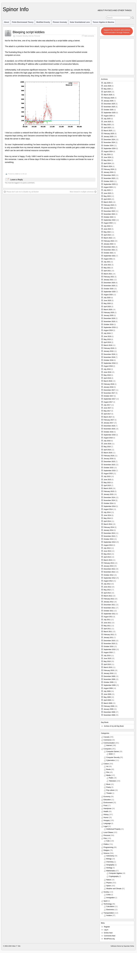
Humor (106, 817)
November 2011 (109, 608)
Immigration (110, 898)
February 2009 (109, 706)
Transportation (109, 913)
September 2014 (110, 506)
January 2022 (108, 244)
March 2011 (108, 632)
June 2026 (107, 86)
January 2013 (108, 566)
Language (107, 823)
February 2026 (109, 98)
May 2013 (107, 554)
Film (107, 772)
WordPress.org (109, 939)
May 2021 (107, 268)
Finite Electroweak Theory (22, 22)
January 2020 (108, 315)
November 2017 (109, 393)
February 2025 (109, 134)
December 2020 (109, 283)
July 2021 (107, 262)
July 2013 (107, 548)
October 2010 (108, 646)
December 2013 (109, 533)
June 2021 (107, 265)
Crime (108, 895)
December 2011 (109, 605)
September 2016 (110, 435)
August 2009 (108, 688)
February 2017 (109, 420)
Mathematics (110, 871)
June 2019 (107, 336)
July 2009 (107, 691)
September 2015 (110, 471)
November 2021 (109, 250)
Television (112, 781)
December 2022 (109, 211)
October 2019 (108, 324)
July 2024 (107, 154)
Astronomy (110, 856)
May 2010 (107, 661)
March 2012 (108, 596)
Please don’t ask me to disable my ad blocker (21, 192)
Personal (37, 36)
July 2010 (107, 655)
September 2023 (110, 184)
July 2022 (107, 226)
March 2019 (108, 345)
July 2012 (107, 584)
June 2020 (107, 300)
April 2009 (107, 700)
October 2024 (108, 146)
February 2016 (109, 456)
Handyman (107, 808)
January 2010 (108, 673)
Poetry (108, 787)
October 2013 (108, 539)
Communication (109, 743)
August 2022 (108, 223)
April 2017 (107, 414)
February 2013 (109, 563)
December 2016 (109, 426)
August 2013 (108, 545)
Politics (106, 844)
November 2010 (109, 644)
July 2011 (107, 620)
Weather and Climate (113, 889)
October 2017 (108, 396)
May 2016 (107, 447)
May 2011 (107, 626)
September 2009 (110, 685)
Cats (108, 841)
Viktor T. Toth (16, 946)
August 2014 (108, 509)
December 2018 (109, 354)
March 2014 (108, 524)
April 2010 (107, 664)
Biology (109, 859)
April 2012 (107, 593)
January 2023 (108, 208)
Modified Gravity (43, 22)
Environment (108, 803)
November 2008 (109, 715)
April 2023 (107, 199)
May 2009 (107, 697)
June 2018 (107, 372)
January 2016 (108, 459)
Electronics (110, 910)
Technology (108, 904)
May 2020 (107, 303)
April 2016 (107, 450)
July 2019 (107, 333)
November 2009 (109, 679)
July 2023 (107, 190)
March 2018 (108, 381)
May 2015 (107, 482)
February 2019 (109, 348)
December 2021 (109, 247)
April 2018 (107, 378)
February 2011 (109, 635)
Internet (30, 36)
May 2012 (107, 590)
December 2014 (109, 497)
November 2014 (109, 500)
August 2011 (108, 617)
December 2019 (109, 318)
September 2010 (110, 649)
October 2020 (108, 289)
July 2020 (107, 298)
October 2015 (108, 468)
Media (108, 775)
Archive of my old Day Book (114, 726)
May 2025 (107, 125)
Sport (106, 901)
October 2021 (108, 253)
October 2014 (108, 503)
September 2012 (110, 578)
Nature (108, 880)
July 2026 (107, 83)
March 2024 (108, 166)
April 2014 (107, 521)
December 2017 (109, 390)
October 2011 (108, 611)
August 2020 (108, 295)
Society (106, 892)
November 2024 (109, 142)
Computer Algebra (115, 873)
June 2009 (107, 694)
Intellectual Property (113, 829)
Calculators (110, 906)
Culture (106, 764)
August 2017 (108, 402)
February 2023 (109, 205)
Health (106, 811)
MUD (111, 754)
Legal (106, 826)
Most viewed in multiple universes (83, 192)
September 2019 (110, 327)
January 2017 (108, 423)
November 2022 (109, 214)
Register (107, 927)
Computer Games (112, 751)
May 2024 (107, 160)
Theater (109, 793)
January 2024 (108, 172)
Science (106, 853)
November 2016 (109, 429)
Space (108, 886)
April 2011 (107, 629)
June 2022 (107, 229)
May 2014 (107, 518)
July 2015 (107, 476)
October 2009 (108, 682)
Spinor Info (15, 9)
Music (108, 784)
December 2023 (109, 175)
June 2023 (107, 193)
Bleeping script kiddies (29, 32)
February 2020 (109, 312)
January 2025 (108, 137)
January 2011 (108, 637)
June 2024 (107, 157)
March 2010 (108, 667)
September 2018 (110, 363)
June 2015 (107, 480)
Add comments (89, 36)
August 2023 (108, 187)
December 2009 (109, 676)
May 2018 (107, 375)
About (6, 22)
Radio (111, 778)
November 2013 (109, 536)
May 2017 (107, 411)
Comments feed (109, 936)
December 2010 (109, 641)
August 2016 (108, 438)
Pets (105, 838)
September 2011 (110, 614)
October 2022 (108, 217)
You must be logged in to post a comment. (20, 183)
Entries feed (108, 933)
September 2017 (110, 399)
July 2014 (107, 512)
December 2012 (109, 569)
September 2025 (110, 113)
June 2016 (107, 444)
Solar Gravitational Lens (80, 22)
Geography (110, 865)
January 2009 (108, 709)
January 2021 (108, 280)
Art (107, 766)
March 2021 (108, 274)
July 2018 (107, 369)
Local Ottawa (108, 832)
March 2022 (108, 238)
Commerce (108, 740)
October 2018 (108, 360)
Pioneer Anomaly (60, 22)
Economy (107, 796)
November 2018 (109, 357)
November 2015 (109, 465)
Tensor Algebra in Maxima (103, 22)
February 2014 (109, 527)
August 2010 (108, 652)
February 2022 (109, 241)
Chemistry (110, 862)
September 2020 (110, 292)
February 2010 (109, 670)
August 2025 (108, 116)
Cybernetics (110, 760)
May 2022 (107, 232)
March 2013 (108, 560)
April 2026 (107, 92)
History (106, 814)
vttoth (17, 174)
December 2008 (109, 712)
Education (107, 800)
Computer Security (22, 36)
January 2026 (108, 101)
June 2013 (107, 551)
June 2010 (107, 658)
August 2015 (108, 473)
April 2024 (107, 163)
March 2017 (108, 417)
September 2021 (110, 256)
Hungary (107, 820)
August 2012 (108, 581)
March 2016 (108, 453)
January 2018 (108, 387)
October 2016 (108, 432)
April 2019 (107, 342)
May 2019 (107, 339)
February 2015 (109, 491)
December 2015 (109, 462)
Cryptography (114, 876)
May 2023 (107, 196)
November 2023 (109, 178)
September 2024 (110, 148)
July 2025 (107, 119)
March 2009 (108, 703)
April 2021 (107, 271)
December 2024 (109, 139)
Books (108, 769)
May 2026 (107, 89)
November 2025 (109, 107)
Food (105, 805)
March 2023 (108, 202)
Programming (108, 847)
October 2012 (108, 575)
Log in (106, 930)
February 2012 (109, 599)
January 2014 (108, 530)
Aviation (109, 915)
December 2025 (109, 104)
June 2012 (107, 587)
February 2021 (109, 277)
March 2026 (108, 95)
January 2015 (108, 494)
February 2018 (109, 384)
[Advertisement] (117, 56)
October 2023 (108, 181)
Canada (106, 737)
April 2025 (107, 128)
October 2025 (108, 110)
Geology (109, 868)
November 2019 (109, 321)
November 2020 (109, 286)
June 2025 (107, 122)
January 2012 (108, 602)
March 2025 (108, 131)
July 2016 (107, 441)
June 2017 (107, 408)
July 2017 (107, 405)
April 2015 (107, 485)
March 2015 (108, 488)
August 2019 (108, 330)
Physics (109, 883)
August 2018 (108, 366)
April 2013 (107, 557)
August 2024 (108, 151)
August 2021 (108, 259)
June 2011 (107, 623)
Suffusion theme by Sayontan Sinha (122, 946)
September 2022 (110, 220)
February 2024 (109, 169)
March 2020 (108, 309)
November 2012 (109, 572)
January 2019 (108, 351)
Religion (106, 850)
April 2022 (107, 235)
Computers (108, 749)
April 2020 (107, 307)
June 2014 (107, 515)
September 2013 (110, 542)
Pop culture (110, 790)
